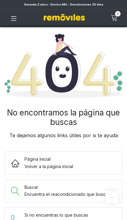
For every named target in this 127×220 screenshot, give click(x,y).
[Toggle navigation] (13, 18)
